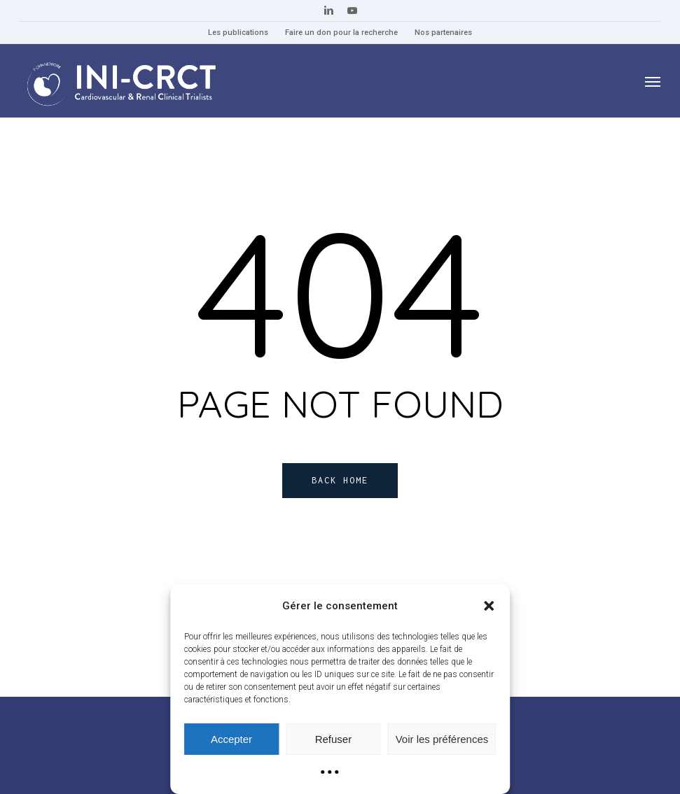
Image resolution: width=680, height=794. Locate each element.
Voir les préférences (442, 739)
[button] (489, 606)
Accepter (231, 739)
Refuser (333, 739)
